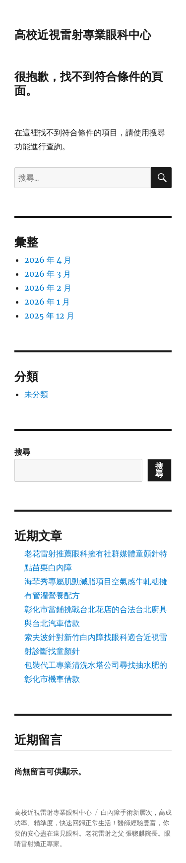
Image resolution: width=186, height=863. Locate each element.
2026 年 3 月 (47, 274)
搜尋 (22, 452)
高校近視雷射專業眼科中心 (82, 35)
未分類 (36, 394)
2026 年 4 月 (47, 260)
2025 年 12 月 (49, 316)
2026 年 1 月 (47, 302)
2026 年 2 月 (47, 288)
